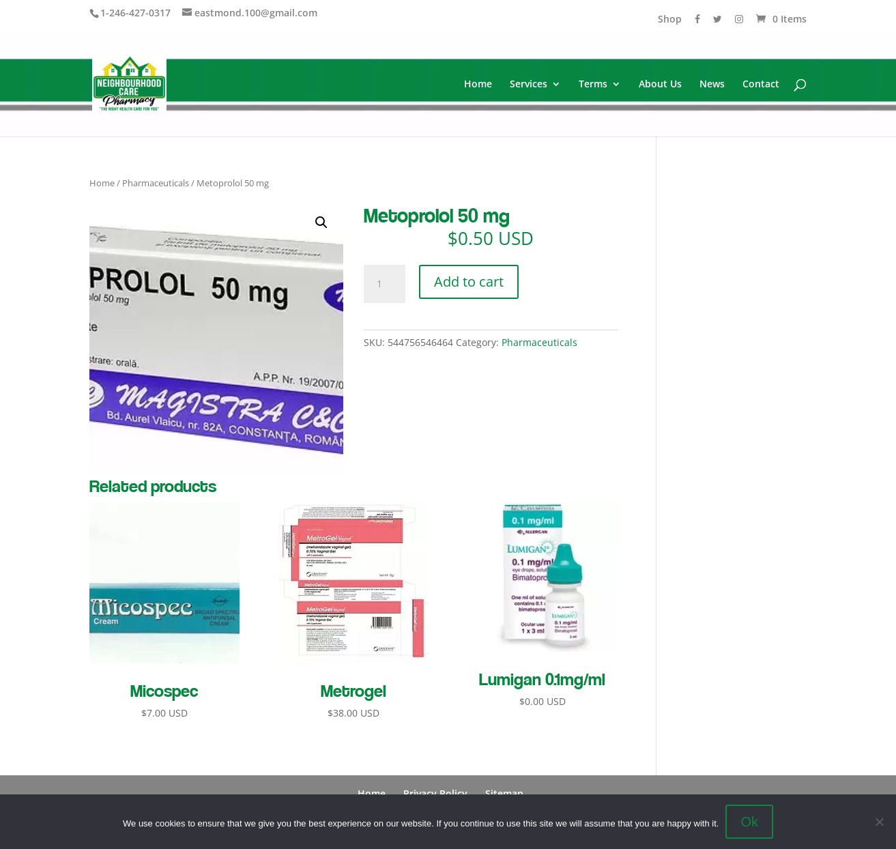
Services (528, 84)
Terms (593, 84)
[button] (321, 222)
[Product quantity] (384, 284)
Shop (670, 19)
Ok (749, 821)
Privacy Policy (435, 793)
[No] (879, 822)
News (712, 84)
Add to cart (469, 281)
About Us (660, 84)
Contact (760, 84)
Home (478, 84)
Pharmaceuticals (155, 183)
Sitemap (504, 793)
